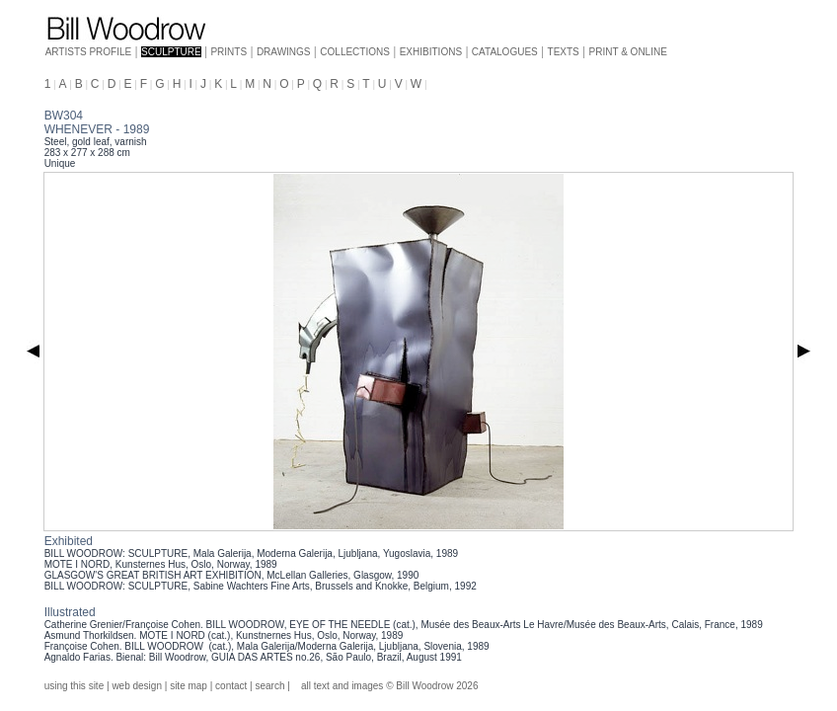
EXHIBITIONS (431, 51)
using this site (74, 685)
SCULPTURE (171, 51)
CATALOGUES (505, 51)
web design (137, 685)
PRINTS (228, 51)
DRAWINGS (284, 51)
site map (188, 685)
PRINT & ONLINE (628, 51)
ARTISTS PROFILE (88, 51)
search (269, 685)
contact (231, 685)
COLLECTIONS (355, 51)
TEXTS (563, 51)
